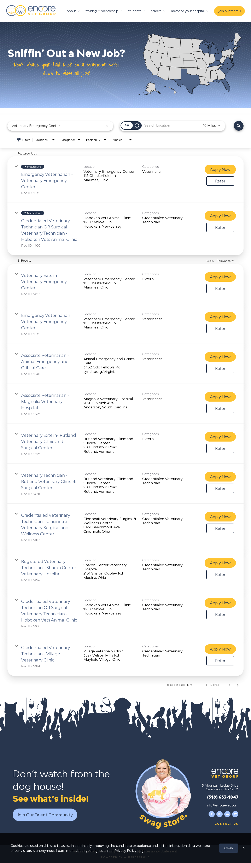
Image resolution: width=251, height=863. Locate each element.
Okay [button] (228, 848)
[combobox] (57, 126)
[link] (125, 179)
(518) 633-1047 (222, 796)
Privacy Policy (125, 851)
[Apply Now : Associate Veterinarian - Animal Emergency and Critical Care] (220, 357)
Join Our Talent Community (45, 814)
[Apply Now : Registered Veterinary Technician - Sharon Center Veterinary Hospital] (220, 563)
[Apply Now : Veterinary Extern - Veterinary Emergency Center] (220, 277)
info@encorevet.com (222, 805)
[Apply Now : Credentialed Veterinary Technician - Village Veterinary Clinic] (220, 649)
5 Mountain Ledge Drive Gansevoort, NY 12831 (220, 787)
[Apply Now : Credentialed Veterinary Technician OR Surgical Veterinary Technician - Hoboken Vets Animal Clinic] (220, 216)
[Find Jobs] (239, 126)
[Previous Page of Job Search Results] (229, 685)
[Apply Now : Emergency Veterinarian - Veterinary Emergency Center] (220, 169)
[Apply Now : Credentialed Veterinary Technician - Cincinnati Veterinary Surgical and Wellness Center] (220, 516)
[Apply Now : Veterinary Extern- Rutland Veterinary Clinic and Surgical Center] (220, 437)
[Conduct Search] (239, 126)
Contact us (226, 823)
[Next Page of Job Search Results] (238, 685)
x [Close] (244, 847)
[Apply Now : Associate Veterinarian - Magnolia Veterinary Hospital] (220, 397)
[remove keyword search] (106, 125)
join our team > (230, 11)
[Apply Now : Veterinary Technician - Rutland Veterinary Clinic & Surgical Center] (220, 477)
